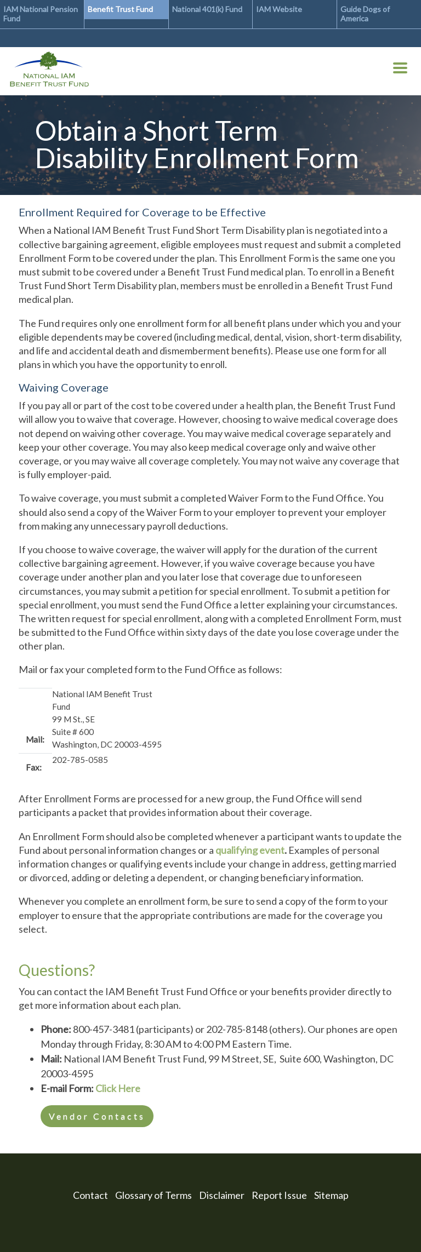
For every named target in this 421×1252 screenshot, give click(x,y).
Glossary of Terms (153, 1195)
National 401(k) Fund (207, 9)
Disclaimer (221, 1195)
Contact (90, 1195)
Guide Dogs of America (365, 13)
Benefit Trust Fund (120, 9)
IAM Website (279, 9)
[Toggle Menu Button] (400, 70)
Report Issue (279, 1195)
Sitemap (331, 1195)
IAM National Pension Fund (40, 13)
